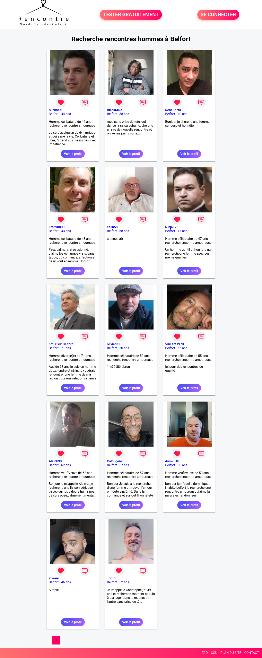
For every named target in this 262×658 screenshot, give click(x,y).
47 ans (182, 231)
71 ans (66, 348)
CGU (214, 653)
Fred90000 (56, 227)
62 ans (66, 465)
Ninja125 (171, 227)
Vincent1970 (174, 344)
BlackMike (114, 110)
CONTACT (251, 653)
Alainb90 (55, 461)
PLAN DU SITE (230, 653)
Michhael (55, 110)
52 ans (124, 582)
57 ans (124, 465)
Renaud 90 (173, 110)
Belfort (54, 114)
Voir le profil (72, 154)
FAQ (205, 653)
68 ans (124, 231)
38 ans (124, 114)
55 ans (182, 348)
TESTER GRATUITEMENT (131, 15)
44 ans (66, 114)
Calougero (114, 461)
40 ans (182, 114)
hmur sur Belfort (61, 344)
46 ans (66, 582)
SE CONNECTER (218, 15)
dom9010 (172, 461)
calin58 (112, 227)
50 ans (124, 348)
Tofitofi (112, 578)
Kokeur (54, 578)
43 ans (66, 231)
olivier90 (113, 344)
